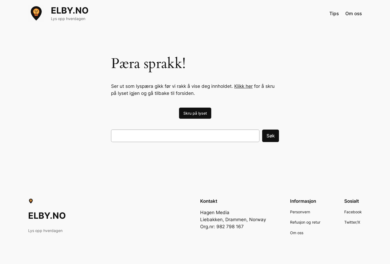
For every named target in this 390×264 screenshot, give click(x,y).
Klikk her (243, 86)
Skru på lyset (195, 113)
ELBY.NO (70, 10)
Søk (270, 136)
